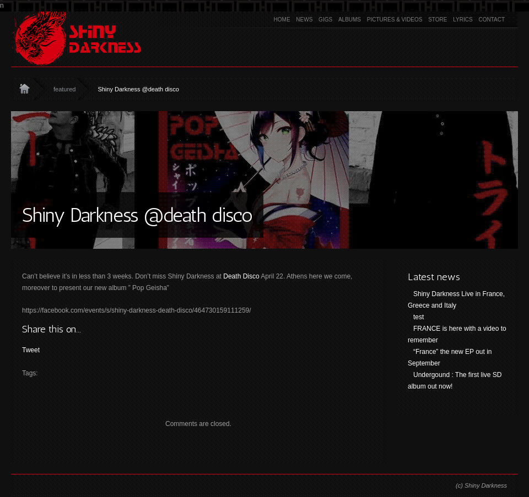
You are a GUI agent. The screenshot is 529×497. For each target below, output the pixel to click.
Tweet (31, 350)
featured (64, 89)
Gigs (325, 20)
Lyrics (462, 20)
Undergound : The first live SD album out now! (455, 380)
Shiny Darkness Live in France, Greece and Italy (456, 299)
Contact (491, 20)
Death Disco (241, 276)
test (418, 317)
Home (282, 20)
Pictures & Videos (395, 20)
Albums (349, 20)
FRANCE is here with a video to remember (457, 334)
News (304, 20)
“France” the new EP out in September (450, 357)
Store (437, 20)
